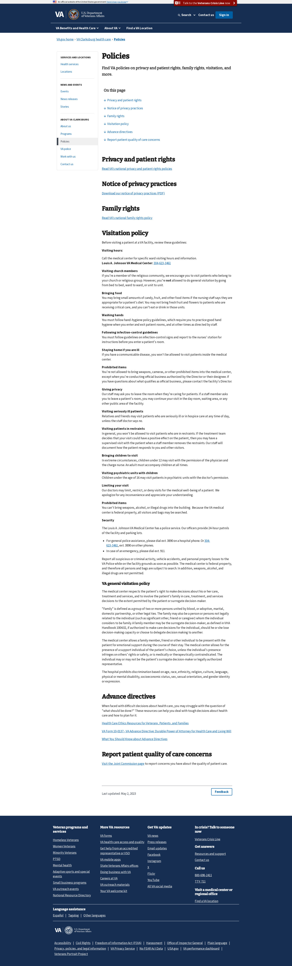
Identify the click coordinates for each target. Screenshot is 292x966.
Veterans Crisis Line (207, 839)
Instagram (154, 861)
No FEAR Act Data (151, 948)
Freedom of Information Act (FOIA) (118, 943)
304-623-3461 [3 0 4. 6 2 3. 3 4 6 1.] (162, 263)
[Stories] (77, 107)
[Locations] (77, 72)
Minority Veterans (65, 853)
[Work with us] (77, 157)
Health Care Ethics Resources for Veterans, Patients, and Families (145, 723)
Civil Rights (83, 943)
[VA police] (77, 149)
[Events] (77, 91)
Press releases (156, 842)
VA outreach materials (115, 885)
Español (58, 915)
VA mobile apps (110, 859)
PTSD (56, 859)
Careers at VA (109, 878)
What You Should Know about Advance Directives (134, 739)
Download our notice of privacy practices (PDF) (133, 193)
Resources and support (210, 854)
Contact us (206, 15)
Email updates (157, 848)
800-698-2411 (203, 875)
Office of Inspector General (185, 943)
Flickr (151, 874)
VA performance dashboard (201, 948)
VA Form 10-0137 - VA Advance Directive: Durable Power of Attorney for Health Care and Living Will (166, 731)
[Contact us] (77, 164)
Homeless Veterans (66, 840)
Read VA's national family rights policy (127, 218)
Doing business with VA (115, 872)
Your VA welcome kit (113, 891)
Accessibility (62, 943)
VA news (152, 836)
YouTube (153, 880)
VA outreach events (66, 889)
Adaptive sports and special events (71, 874)
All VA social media (159, 886)
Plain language (217, 943)
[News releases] (77, 99)
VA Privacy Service (123, 948)
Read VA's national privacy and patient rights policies (137, 169)
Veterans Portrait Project (71, 954)
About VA (111, 28)
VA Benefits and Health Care (76, 28)
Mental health (62, 865)
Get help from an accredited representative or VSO (119, 850)
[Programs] (77, 134)
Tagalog (73, 915)
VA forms (106, 836)
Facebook (154, 855)
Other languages (94, 915)
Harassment (154, 943)
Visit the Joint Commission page (123, 764)
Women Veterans (64, 846)
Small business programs (69, 883)
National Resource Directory (72, 895)
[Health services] (77, 64)
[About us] (77, 126)
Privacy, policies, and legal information (80, 948)
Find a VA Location (139, 28)
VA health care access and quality (122, 842)
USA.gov (173, 948)
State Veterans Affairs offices (119, 866)
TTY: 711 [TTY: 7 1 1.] (200, 881)
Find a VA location (206, 901)
